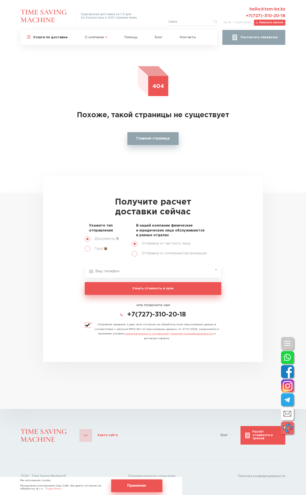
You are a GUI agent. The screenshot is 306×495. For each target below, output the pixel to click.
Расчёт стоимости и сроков (262, 435)
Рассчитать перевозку (259, 37)
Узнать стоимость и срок (153, 288)
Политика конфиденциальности (261, 476)
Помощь (131, 37)
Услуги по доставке (50, 37)
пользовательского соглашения (147, 333)
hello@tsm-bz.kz (267, 9)
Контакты (188, 37)
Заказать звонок (271, 22)
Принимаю (136, 485)
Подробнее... (54, 489)
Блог (159, 37)
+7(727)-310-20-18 (265, 16)
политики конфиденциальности (191, 333)
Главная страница (153, 138)
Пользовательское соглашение (152, 476)
